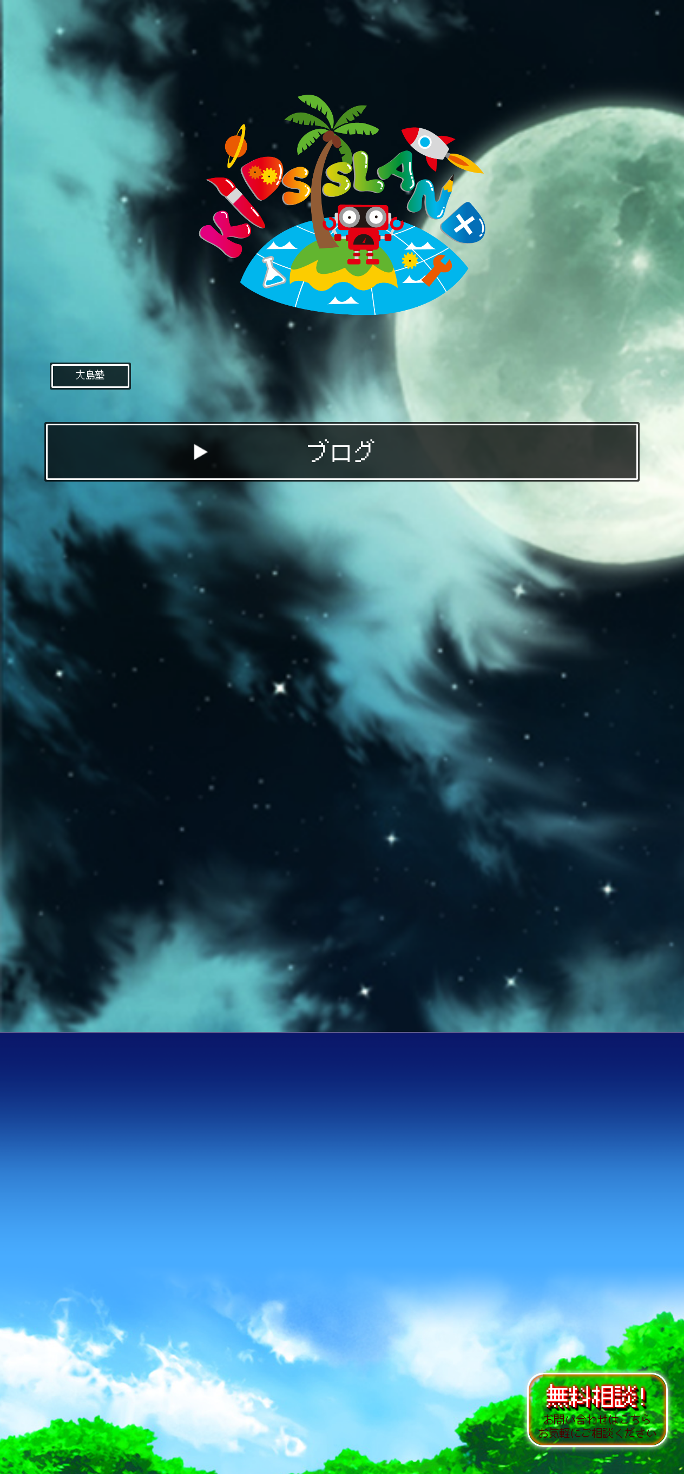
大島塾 (90, 375)
